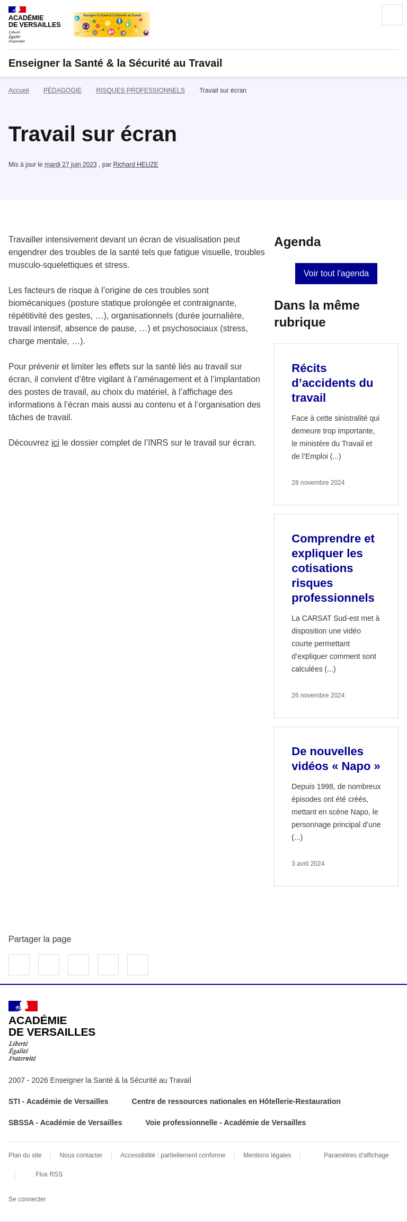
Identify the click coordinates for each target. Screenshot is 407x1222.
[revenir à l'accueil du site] (203, 63)
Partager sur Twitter (48, 964)
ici (55, 442)
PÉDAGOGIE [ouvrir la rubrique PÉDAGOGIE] (62, 90)
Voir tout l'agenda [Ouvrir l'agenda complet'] (336, 273)
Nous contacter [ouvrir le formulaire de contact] (81, 1155)
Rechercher (362, 14)
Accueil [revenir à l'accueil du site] (18, 90)
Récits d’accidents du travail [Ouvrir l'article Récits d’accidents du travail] (332, 382)
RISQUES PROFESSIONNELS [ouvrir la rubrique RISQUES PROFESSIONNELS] (140, 90)
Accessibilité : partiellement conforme (172, 1155)
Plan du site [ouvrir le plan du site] (25, 1155)
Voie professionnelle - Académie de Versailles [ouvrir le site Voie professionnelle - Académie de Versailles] (226, 1122)
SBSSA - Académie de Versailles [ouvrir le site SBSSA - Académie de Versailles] (65, 1122)
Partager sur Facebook (19, 964)
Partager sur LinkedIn (78, 964)
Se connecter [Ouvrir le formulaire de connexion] (27, 1199)
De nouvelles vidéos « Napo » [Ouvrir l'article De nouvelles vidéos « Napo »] (336, 759)
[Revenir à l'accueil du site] (51, 1031)
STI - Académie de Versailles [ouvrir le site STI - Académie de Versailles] (58, 1101)
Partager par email (108, 964)
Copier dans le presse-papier (137, 964)
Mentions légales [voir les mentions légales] (267, 1155)
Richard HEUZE (135, 164)
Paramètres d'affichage (356, 1155)
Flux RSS (49, 1174)
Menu (392, 14)
